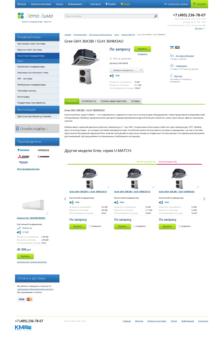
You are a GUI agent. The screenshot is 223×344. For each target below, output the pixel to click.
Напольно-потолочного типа (32, 72)
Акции (125, 3)
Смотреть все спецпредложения (32, 262)
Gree (116, 34)
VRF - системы (24, 78)
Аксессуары (23, 96)
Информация (76, 3)
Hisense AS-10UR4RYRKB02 (31, 218)
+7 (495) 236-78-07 (189, 14)
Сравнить (142, 54)
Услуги (59, 3)
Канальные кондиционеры (31, 66)
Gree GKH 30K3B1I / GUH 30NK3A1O (88, 191)
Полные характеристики (113, 101)
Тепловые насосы (26, 90)
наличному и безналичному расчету (35, 289)
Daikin (20, 60)
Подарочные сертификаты (31, 102)
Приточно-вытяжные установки (34, 116)
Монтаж (21, 3)
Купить (142, 49)
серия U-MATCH (128, 34)
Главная (67, 34)
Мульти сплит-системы (29, 49)
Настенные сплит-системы (31, 43)
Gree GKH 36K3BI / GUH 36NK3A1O (132, 191)
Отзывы (135, 101)
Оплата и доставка (41, 3)
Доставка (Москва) (182, 55)
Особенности (89, 101)
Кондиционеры (80, 34)
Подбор (111, 3)
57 (190, 69)
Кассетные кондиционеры (31, 55)
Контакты (95, 3)
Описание (72, 101)
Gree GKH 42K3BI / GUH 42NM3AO (177, 191)
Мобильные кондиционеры (31, 84)
